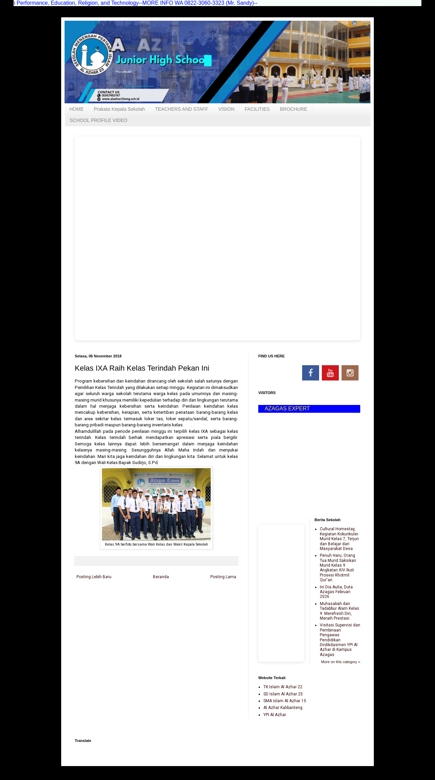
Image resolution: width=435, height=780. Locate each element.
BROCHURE (293, 109)
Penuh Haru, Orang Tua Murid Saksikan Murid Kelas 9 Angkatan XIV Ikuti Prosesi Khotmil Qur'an (338, 567)
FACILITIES (257, 109)
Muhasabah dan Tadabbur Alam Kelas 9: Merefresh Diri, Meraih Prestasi (339, 611)
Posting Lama (223, 576)
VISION (226, 109)
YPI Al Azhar (274, 714)
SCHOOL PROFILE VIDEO (98, 120)
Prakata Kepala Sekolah (119, 109)
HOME (76, 109)
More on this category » (340, 662)
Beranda (161, 576)
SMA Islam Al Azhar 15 (284, 700)
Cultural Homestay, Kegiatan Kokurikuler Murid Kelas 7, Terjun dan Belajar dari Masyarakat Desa (339, 539)
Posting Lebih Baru (93, 576)
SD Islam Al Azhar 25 (283, 694)
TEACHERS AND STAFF (181, 109)
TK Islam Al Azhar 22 (282, 687)
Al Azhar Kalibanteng (282, 707)
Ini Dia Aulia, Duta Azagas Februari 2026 (336, 592)
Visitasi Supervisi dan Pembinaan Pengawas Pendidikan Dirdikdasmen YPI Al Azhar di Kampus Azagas (340, 640)
